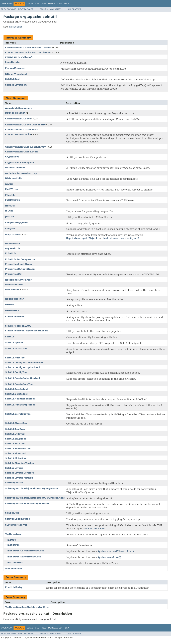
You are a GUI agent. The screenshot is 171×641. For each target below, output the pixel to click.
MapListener (12, 234)
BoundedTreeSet (15, 113)
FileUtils (10, 195)
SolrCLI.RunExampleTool (20, 404)
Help (66, 4)
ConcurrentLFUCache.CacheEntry (25, 124)
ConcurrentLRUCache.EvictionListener (28, 52)
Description (16, 26)
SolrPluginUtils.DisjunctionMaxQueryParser (31, 488)
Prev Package (8, 9)
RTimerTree (12, 310)
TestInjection (13, 534)
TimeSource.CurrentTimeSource (24, 550)
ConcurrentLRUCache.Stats (21, 151)
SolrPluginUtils (14, 482)
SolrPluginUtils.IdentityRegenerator (27, 503)
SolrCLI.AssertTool (16, 348)
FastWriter (11, 189)
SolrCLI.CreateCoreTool (19, 384)
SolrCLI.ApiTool (14, 342)
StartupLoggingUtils (17, 519)
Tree (43, 4)
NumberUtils (13, 243)
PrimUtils (10, 253)
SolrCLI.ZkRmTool (16, 458)
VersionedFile (13, 568)
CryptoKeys (12, 156)
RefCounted (12, 289)
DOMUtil (10, 184)
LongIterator (13, 62)
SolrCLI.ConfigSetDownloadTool (24, 362)
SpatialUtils (12, 513)
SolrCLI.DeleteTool (16, 394)
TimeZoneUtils (14, 562)
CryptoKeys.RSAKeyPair (19, 162)
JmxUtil (9, 216)
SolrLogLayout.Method (19, 478)
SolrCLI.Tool (12, 79)
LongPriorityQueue (16, 222)
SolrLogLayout (14, 468)
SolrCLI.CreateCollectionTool (22, 378)
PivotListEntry (14, 587)
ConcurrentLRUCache (18, 134)
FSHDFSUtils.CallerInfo (19, 57)
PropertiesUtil (13, 274)
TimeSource (12, 545)
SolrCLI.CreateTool (16, 389)
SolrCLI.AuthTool (15, 357)
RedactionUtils (14, 284)
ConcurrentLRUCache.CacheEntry (25, 147)
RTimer (9, 304)
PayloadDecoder (15, 68)
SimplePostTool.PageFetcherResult (26, 330)
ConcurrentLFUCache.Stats (21, 129)
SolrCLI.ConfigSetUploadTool (22, 367)
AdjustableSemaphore (18, 108)
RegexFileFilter (14, 299)
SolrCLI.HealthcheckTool (20, 398)
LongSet (10, 228)
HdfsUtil (10, 205)
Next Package (25, 9)
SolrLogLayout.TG (16, 85)
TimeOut (10, 540)
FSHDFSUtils (13, 200)
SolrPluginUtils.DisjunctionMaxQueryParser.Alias (35, 498)
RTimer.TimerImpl (16, 74)
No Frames (55, 9)
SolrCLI (9, 336)
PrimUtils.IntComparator (20, 259)
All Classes (74, 9)
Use (37, 4)
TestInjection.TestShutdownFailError (27, 607)
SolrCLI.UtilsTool (15, 434)
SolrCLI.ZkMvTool (15, 453)
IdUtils (9, 210)
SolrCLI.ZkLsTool (15, 443)
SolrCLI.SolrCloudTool (18, 414)
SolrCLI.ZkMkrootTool (18, 448)
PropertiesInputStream (19, 264)
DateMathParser (15, 167)
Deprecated (55, 4)
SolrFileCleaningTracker (19, 463)
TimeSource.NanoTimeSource (23, 556)
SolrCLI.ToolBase (15, 429)
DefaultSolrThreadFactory (21, 173)
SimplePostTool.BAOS (18, 326)
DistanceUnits (13, 178)
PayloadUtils (12, 248)
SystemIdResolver (16, 525)
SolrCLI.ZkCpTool (15, 439)
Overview (6, 4)
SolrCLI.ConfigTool (16, 372)
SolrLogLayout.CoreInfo (19, 473)
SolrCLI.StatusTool (16, 423)
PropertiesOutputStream (20, 269)
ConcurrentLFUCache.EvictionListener (28, 47)
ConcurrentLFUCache (18, 118)
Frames (44, 9)
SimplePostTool (14, 316)
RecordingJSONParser (18, 280)
